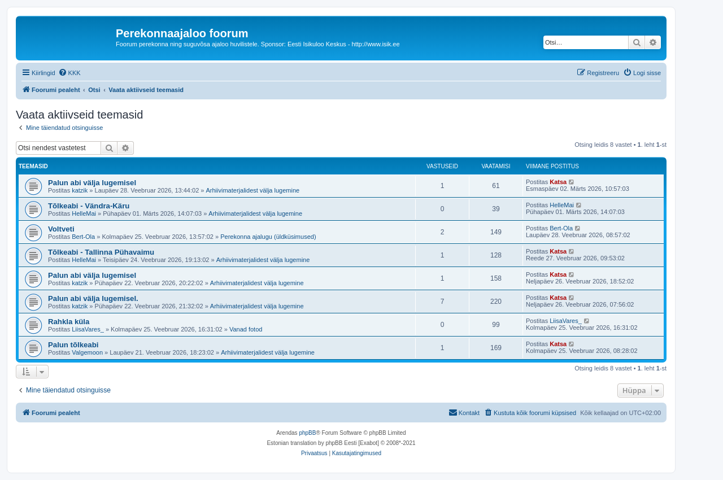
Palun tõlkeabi (73, 345)
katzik (80, 190)
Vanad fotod (246, 329)
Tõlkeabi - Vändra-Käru (88, 206)
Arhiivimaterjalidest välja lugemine (253, 190)
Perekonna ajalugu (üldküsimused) (268, 236)
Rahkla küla (68, 321)
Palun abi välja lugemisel (92, 182)
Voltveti (61, 229)
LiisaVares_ (88, 329)
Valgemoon (87, 352)
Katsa (558, 181)
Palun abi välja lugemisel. (93, 298)
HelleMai (84, 213)
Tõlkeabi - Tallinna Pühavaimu (101, 252)
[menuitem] (69, 73)
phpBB (307, 433)
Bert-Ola (83, 236)
